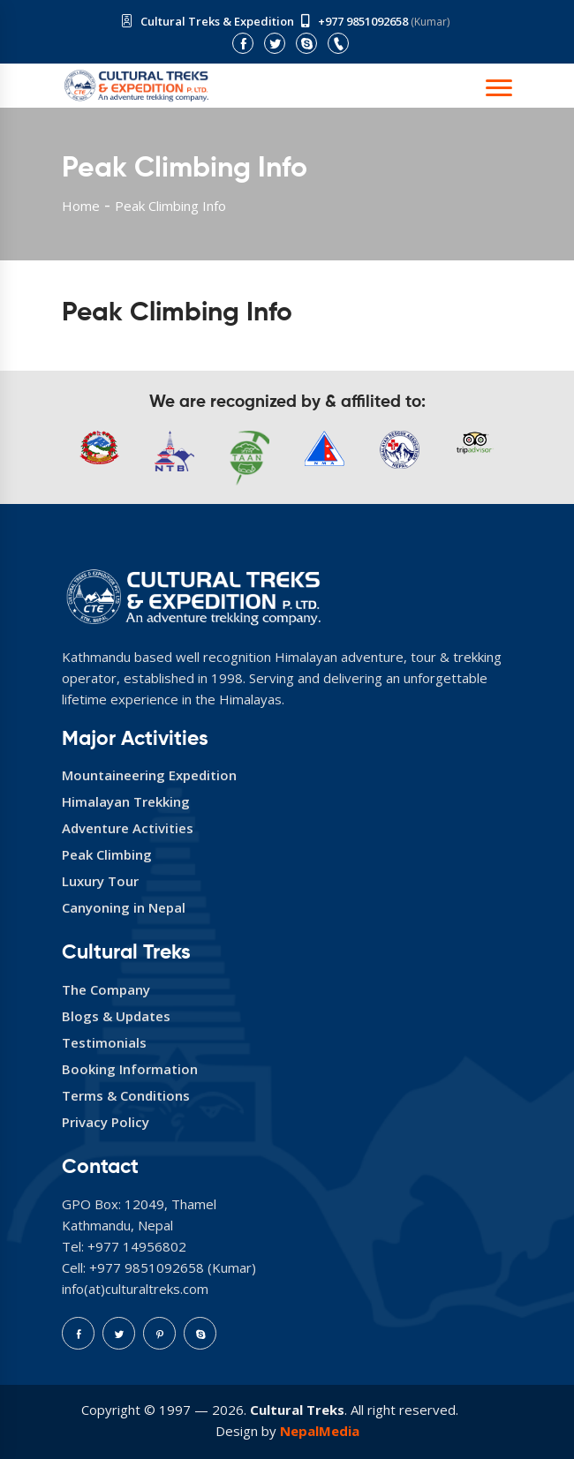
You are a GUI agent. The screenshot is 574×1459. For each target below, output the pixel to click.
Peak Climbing (107, 854)
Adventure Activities (127, 828)
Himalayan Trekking (126, 801)
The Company (106, 989)
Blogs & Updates (116, 1016)
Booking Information (130, 1069)
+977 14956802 (136, 1246)
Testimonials (104, 1042)
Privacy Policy (105, 1122)
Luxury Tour (100, 881)
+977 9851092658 (363, 21)
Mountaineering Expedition (149, 775)
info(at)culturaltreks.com (135, 1288)
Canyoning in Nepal (123, 907)
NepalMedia (319, 1431)
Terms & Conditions (126, 1095)
